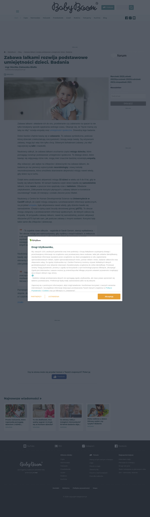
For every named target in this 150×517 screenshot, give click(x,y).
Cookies (45, 290)
